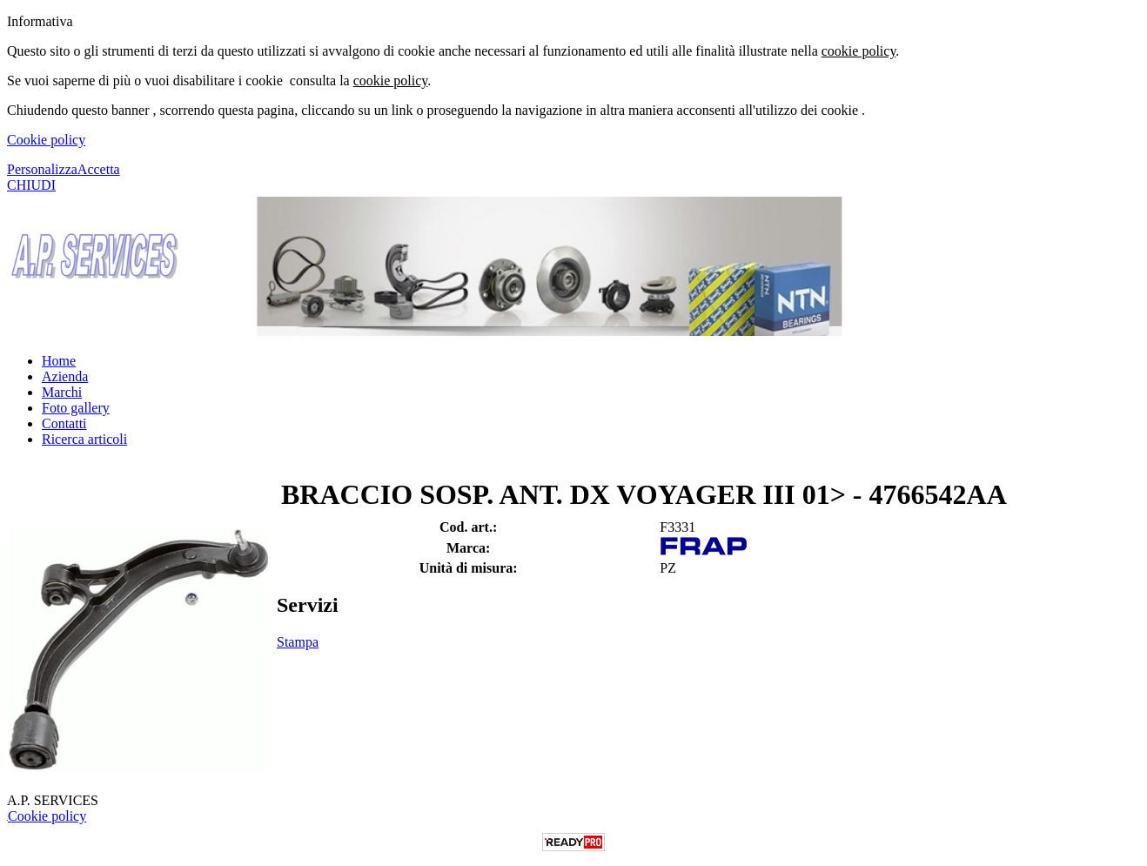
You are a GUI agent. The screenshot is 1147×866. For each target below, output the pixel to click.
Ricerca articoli (84, 439)
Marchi (62, 392)
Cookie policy (46, 139)
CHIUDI (31, 185)
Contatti (64, 423)
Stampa (298, 641)
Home (59, 360)
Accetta (98, 169)
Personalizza (42, 169)
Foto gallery (76, 407)
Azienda (65, 376)
